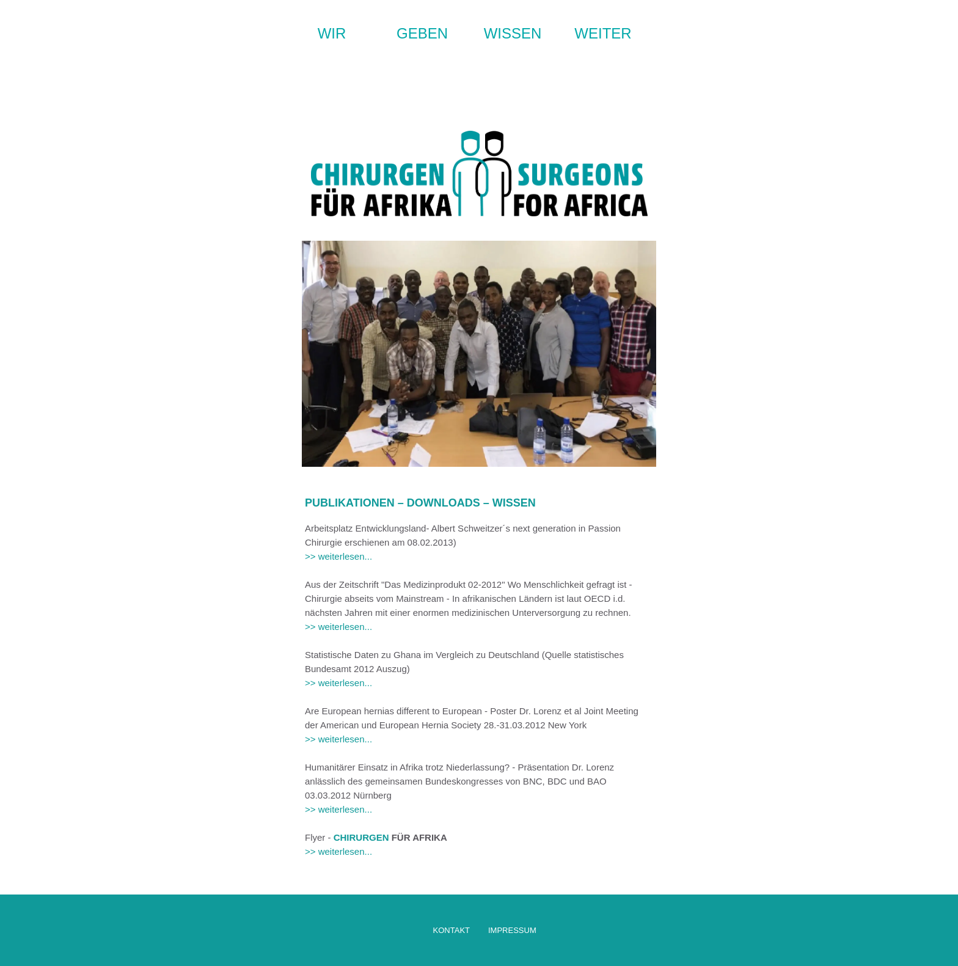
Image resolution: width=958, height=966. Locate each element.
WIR (332, 33)
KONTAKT (451, 930)
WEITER (602, 33)
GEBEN (422, 33)
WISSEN (513, 33)
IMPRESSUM (512, 930)
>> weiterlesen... (338, 556)
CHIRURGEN (361, 837)
